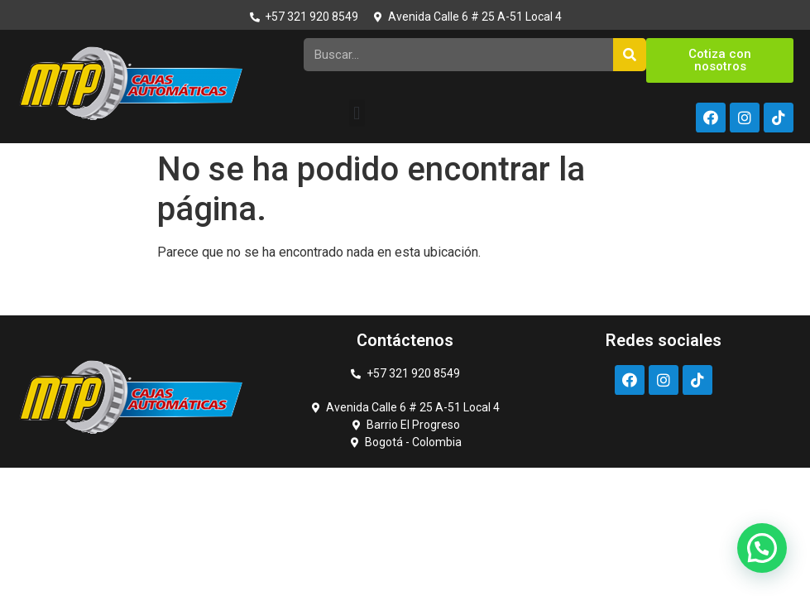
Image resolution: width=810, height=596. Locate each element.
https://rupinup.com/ (52, 143)
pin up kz (61, 143)
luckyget (20, 143)
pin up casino (27, 143)
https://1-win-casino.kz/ (38, 143)
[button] (357, 113)
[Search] (629, 54)
